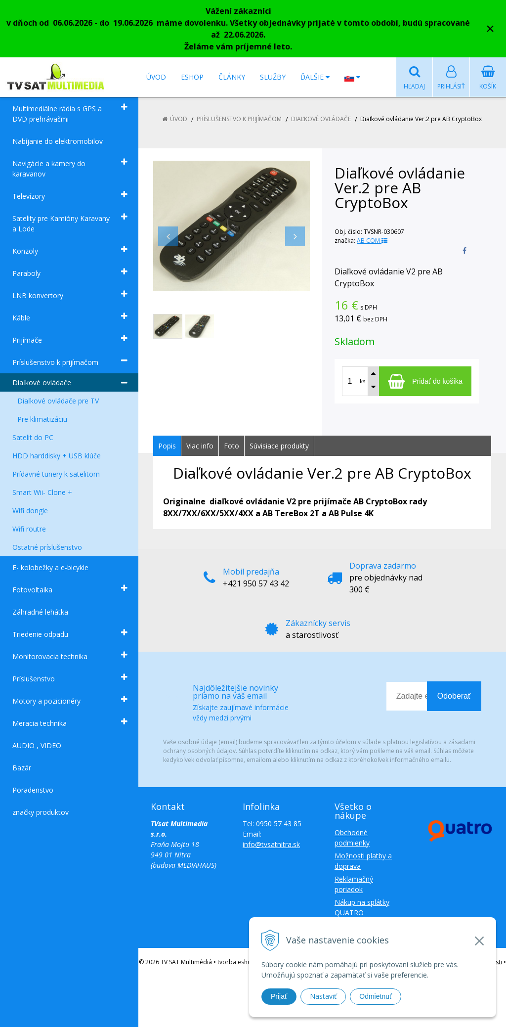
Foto (231, 445)
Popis (167, 445)
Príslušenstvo (33, 678)
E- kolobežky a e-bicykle (50, 567)
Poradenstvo (32, 790)
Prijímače (27, 340)
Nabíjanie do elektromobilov (57, 141)
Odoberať (454, 696)
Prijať (279, 996)
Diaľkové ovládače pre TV (58, 400)
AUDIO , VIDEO (36, 745)
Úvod (156, 77)
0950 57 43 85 (278, 823)
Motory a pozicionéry (46, 701)
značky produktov (40, 812)
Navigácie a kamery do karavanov (48, 169)
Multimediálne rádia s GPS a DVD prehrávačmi (57, 114)
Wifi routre (29, 529)
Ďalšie (315, 77)
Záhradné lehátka (40, 612)
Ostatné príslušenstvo (47, 547)
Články (231, 77)
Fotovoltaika (32, 589)
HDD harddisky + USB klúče (56, 455)
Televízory (28, 196)
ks (362, 381)
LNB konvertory (37, 295)
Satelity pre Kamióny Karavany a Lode (61, 223)
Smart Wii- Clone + (42, 492)
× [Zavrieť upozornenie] (490, 28)
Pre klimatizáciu (42, 419)
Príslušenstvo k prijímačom (55, 362)
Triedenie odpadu (40, 634)
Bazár (21, 767)
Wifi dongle (30, 510)
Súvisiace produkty (279, 445)
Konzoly (25, 251)
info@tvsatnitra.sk (271, 844)
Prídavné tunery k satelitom (56, 474)
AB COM (372, 240)
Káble (21, 317)
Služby (273, 77)
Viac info (199, 445)
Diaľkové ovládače (41, 382)
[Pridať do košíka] (425, 381)
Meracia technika (39, 723)
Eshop (192, 77)
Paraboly (26, 273)
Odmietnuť (375, 996)
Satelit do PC (32, 437)
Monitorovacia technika (49, 656)
